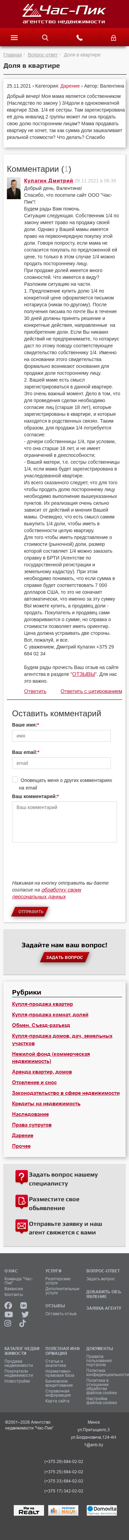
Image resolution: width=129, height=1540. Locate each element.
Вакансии (13, 1289)
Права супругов (32, 1125)
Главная (12, 54)
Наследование (30, 1114)
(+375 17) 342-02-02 (63, 1491)
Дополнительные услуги (62, 1291)
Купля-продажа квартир (42, 1004)
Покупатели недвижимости (18, 1373)
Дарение (71, 86)
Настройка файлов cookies (101, 1401)
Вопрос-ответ (43, 54)
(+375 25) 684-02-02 (63, 1472)
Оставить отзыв (60, 1314)
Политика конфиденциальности (104, 1373)
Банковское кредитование (59, 1383)
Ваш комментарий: (34, 796)
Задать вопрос (100, 1279)
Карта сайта (57, 1401)
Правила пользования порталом (99, 1361)
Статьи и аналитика (55, 1363)
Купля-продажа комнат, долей (50, 1015)
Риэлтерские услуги (58, 1281)
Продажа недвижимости (18, 1363)
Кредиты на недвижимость (46, 1104)
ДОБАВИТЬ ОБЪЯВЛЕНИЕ (103, 1294)
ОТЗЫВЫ (83, 674)
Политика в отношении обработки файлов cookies (101, 1386)
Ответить (35, 691)
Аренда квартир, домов (42, 1072)
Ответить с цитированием (91, 691)
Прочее (21, 1146)
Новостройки (17, 1381)
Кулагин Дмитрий (48, 181)
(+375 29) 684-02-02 (63, 1462)
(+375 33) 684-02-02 (63, 1481)
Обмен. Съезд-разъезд (41, 1025)
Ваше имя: (24, 725)
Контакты (13, 1295)
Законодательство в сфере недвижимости (66, 1093)
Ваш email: (24, 752)
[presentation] (64, 864)
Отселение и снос (34, 1082)
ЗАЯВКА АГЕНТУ (103, 1308)
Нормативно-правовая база (59, 1373)
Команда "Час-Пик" (18, 1281)
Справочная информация (58, 1393)
